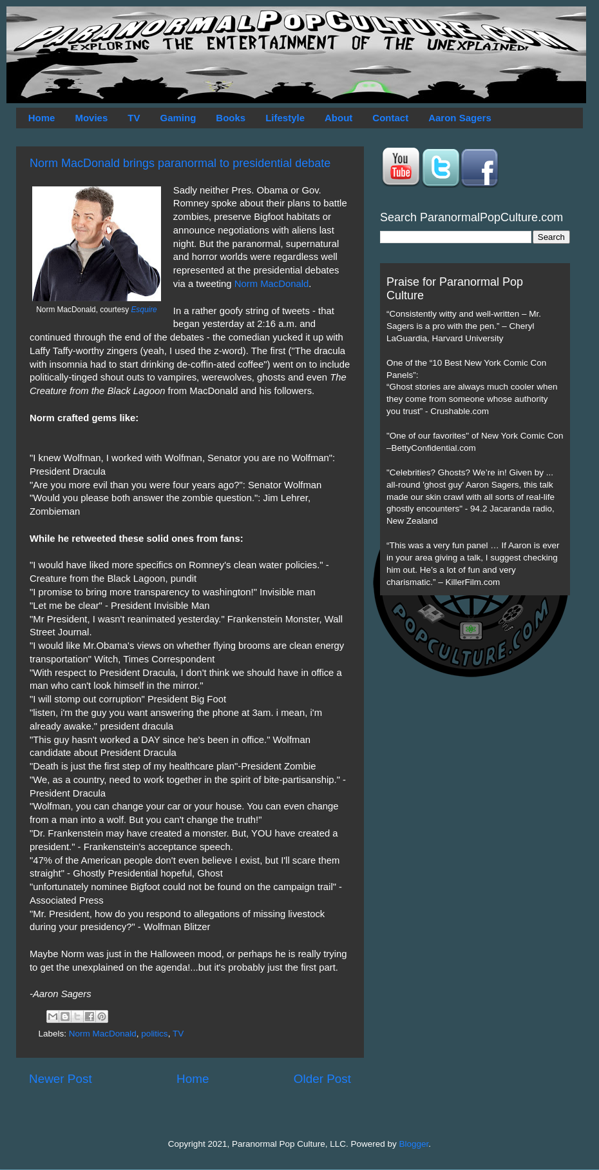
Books (230, 117)
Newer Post (60, 1079)
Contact (390, 117)
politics (154, 1033)
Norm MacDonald (271, 284)
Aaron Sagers (459, 117)
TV (134, 117)
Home (41, 117)
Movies (91, 117)
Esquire (144, 309)
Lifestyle (285, 117)
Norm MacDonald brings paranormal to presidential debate (180, 163)
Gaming (178, 117)
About (338, 117)
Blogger (414, 1144)
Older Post (322, 1079)
